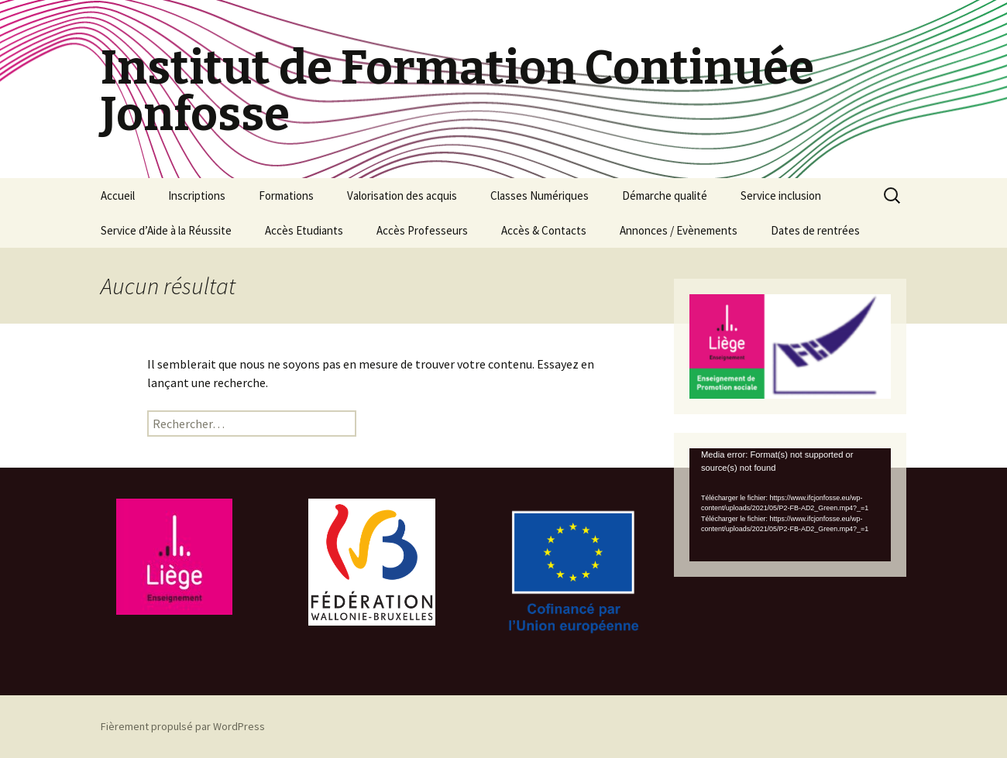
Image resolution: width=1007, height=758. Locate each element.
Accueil (118, 195)
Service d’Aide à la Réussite (166, 230)
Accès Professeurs (422, 230)
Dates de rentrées (815, 230)
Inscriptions (196, 195)
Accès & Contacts (543, 230)
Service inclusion (781, 195)
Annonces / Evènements (678, 230)
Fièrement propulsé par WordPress (183, 726)
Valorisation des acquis (402, 195)
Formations (286, 195)
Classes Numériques (539, 195)
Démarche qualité (664, 195)
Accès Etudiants (304, 230)
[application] (790, 504)
